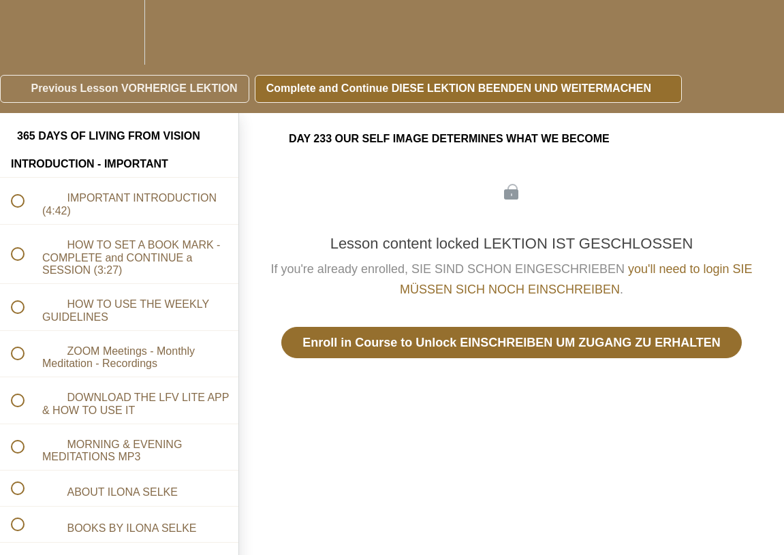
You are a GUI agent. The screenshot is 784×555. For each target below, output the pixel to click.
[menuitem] (119, 32)
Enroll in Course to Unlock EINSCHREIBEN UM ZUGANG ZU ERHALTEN (511, 342)
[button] (25, 32)
